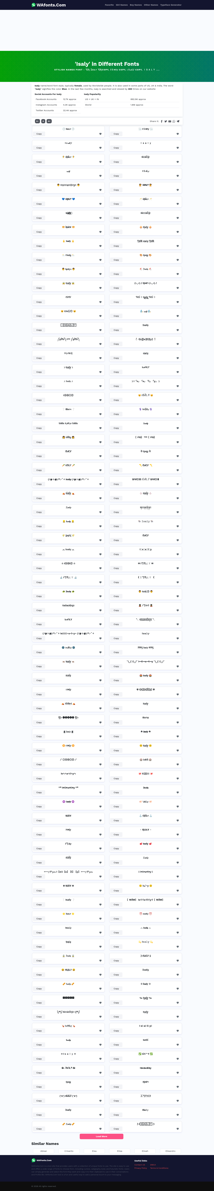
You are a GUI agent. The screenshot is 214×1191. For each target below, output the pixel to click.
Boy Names (136, 5)
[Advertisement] (107, 30)
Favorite (109, 5)
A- (37, 121)
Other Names (151, 5)
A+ (49, 121)
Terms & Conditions (159, 1168)
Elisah (145, 1151)
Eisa (94, 1151)
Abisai (43, 1151)
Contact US (139, 1165)
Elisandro (171, 1151)
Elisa (119, 1151)
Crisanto (68, 1151)
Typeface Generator (171, 5)
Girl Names (122, 5)
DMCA (153, 1165)
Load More (101, 1136)
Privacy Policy (140, 1168)
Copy (39, 133)
